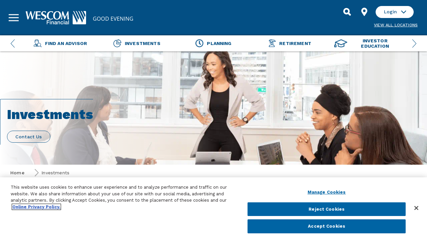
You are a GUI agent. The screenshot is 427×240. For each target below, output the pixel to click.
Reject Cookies (327, 209)
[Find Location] (364, 12)
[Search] (347, 12)
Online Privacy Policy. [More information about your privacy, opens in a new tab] (36, 206)
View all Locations (396, 25)
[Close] (416, 208)
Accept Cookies (326, 226)
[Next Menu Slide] (414, 43)
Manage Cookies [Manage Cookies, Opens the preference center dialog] (327, 192)
